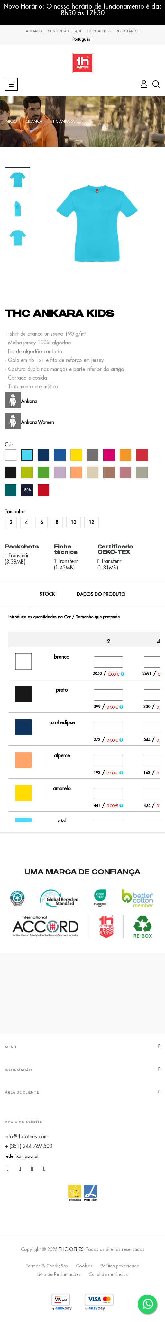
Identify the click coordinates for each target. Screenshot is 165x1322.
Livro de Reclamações (59, 1274)
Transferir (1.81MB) (109, 564)
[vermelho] (142, 456)
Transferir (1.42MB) (66, 564)
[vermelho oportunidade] (44, 491)
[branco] (11, 456)
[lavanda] (60, 474)
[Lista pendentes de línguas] (82, 39)
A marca (34, 31)
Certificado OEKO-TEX (115, 549)
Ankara (29, 401)
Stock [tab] (47, 594)
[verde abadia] (142, 474)
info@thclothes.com (26, 1136)
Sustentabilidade (65, 31)
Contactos (99, 31)
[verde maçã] (27, 474)
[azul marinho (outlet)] (27, 491)
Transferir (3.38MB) (17, 558)
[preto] (11, 474)
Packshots (22, 546)
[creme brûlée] (93, 474)
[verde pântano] (11, 491)
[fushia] (109, 456)
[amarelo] (77, 456)
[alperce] (77, 474)
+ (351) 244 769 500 (28, 1146)
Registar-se (128, 31)
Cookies (84, 1266)
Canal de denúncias (108, 1274)
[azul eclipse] (44, 456)
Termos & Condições (47, 1266)
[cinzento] (93, 456)
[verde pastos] (44, 474)
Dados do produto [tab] (101, 594)
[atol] (27, 456)
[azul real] (60, 456)
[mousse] (109, 474)
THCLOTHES (71, 1249)
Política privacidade (119, 1266)
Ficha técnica (66, 549)
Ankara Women (37, 422)
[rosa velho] (126, 474)
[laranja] (126, 456)
